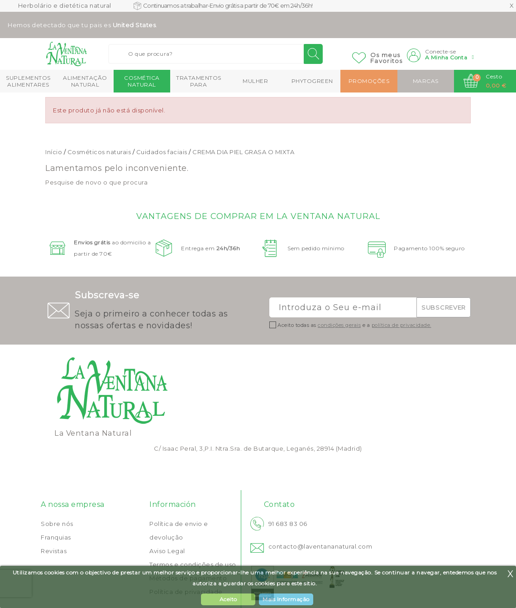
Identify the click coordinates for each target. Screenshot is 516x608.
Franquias (56, 537)
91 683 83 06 (287, 523)
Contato (279, 504)
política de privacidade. (401, 325)
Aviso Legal (167, 550)
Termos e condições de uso (192, 564)
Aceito (228, 599)
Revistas (54, 550)
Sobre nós (57, 523)
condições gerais (339, 325)
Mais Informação (286, 599)
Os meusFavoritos (386, 57)
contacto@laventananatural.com (320, 546)
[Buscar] (215, 54)
